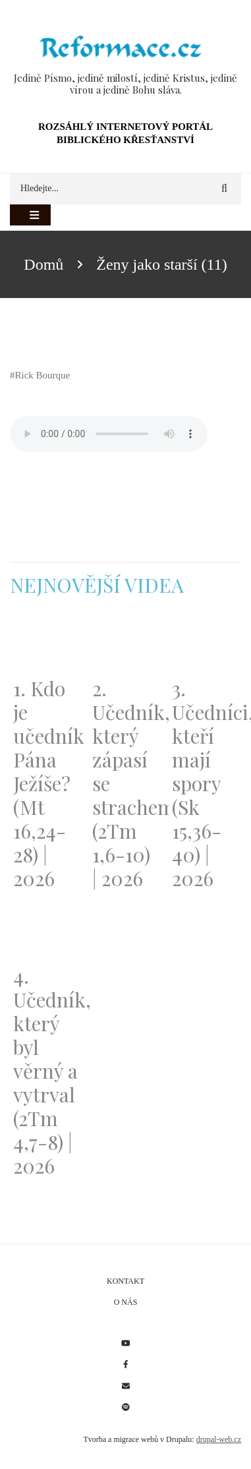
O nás (126, 1302)
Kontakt (125, 1281)
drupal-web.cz (218, 1439)
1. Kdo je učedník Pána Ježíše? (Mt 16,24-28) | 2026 (46, 783)
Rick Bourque (42, 375)
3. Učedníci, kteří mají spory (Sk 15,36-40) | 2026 (205, 783)
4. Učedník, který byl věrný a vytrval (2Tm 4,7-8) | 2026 (46, 1071)
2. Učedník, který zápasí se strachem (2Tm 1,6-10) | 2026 (125, 783)
